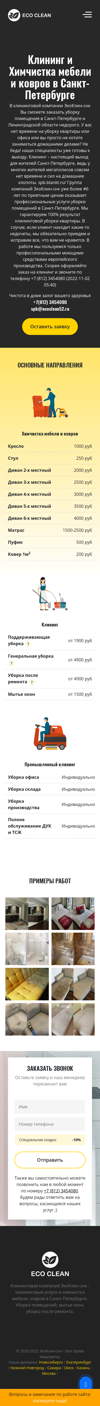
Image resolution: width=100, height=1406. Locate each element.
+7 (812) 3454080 (61, 1191)
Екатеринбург (78, 1362)
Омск (69, 1367)
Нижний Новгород (27, 1367)
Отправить (50, 1160)
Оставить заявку (50, 326)
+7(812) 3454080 (50, 301)
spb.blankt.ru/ (52, 182)
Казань (83, 1367)
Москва (49, 1373)
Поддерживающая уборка (29, 640)
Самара (54, 1367)
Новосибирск (51, 1362)
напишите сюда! (50, 1401)
